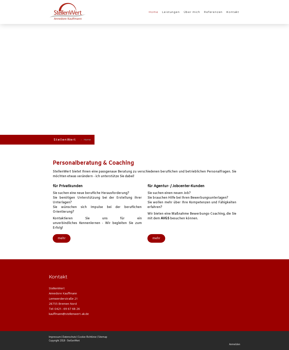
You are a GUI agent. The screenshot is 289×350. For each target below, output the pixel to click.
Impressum (55, 336)
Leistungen (171, 11)
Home (153, 11)
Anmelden (234, 344)
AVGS (165, 218)
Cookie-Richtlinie (87, 336)
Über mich (192, 11)
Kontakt (233, 11)
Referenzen (213, 11)
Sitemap (102, 336)
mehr (62, 238)
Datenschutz (69, 336)
